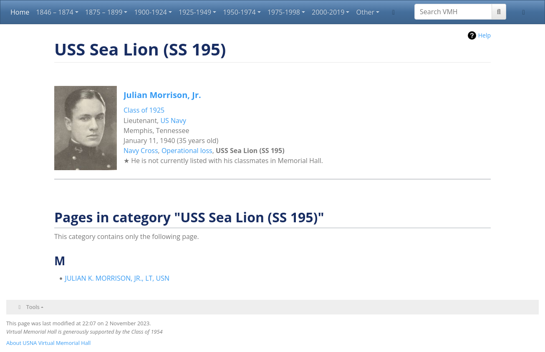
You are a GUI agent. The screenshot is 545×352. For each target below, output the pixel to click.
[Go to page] (499, 12)
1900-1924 (150, 12)
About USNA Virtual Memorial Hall (48, 343)
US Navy (173, 120)
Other (365, 12)
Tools (33, 307)
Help (484, 35)
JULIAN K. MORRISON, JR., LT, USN (117, 278)
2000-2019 (328, 12)
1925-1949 (195, 12)
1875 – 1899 (104, 12)
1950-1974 (239, 12)
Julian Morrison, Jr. (162, 95)
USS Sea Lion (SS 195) (250, 150)
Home (19, 12)
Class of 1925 (144, 110)
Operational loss (186, 150)
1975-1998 (283, 12)
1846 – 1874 (54, 12)
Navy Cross (141, 150)
